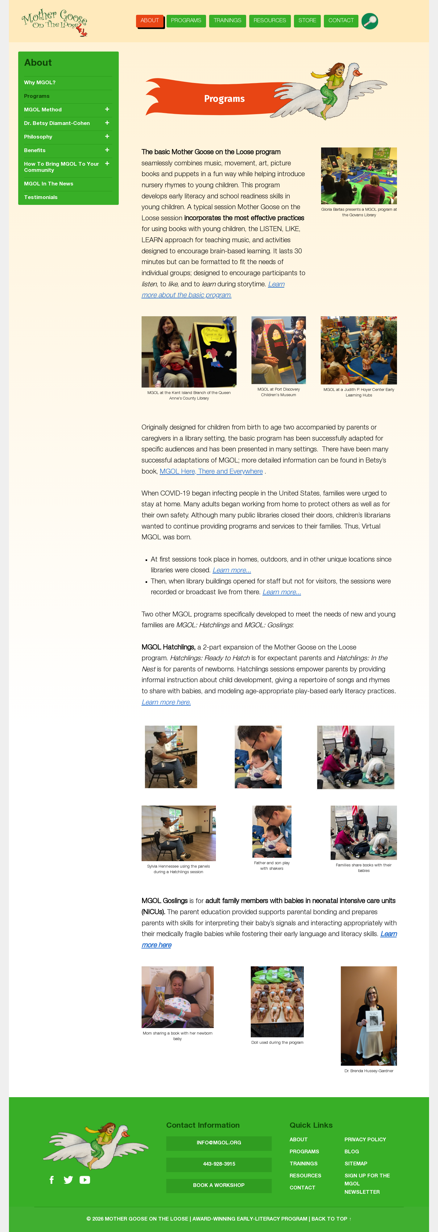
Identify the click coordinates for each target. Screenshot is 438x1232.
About (150, 21)
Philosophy (38, 137)
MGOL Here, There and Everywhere (211, 472)
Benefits (35, 151)
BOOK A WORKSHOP (219, 1185)
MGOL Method (43, 110)
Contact (341, 21)
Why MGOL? (40, 83)
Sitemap (356, 1164)
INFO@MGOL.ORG (219, 1143)
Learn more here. (166, 702)
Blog (352, 1152)
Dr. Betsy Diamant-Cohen (57, 124)
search (372, 19)
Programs (186, 21)
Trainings (228, 21)
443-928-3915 (219, 1164)
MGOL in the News (48, 184)
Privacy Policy (365, 1140)
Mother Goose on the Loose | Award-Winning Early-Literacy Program (206, 1219)
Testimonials (41, 198)
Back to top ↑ (331, 1219)
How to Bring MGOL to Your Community (61, 167)
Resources (270, 21)
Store (307, 21)
